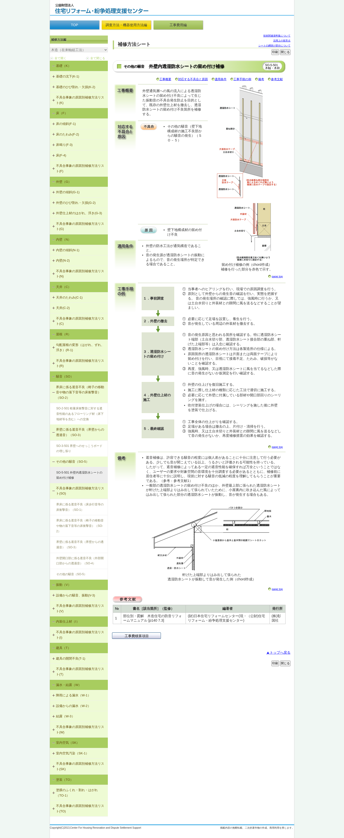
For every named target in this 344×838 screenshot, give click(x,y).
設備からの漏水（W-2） (73, 706)
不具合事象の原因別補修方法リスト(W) (80, 729)
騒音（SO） (65, 376)
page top (277, 276)
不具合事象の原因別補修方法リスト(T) (80, 671)
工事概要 (165, 79)
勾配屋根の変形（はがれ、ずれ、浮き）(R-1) (80, 347)
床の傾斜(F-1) (66, 124)
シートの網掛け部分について (274, 45)
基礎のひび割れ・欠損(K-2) (75, 87)
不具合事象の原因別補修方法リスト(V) (80, 608)
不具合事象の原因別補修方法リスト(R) (80, 363)
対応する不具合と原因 (193, 79)
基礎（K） (63, 66)
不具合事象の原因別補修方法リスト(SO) (80, 490)
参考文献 (277, 79)
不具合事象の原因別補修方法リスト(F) (80, 168)
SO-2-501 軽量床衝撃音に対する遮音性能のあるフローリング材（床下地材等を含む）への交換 (80, 414)
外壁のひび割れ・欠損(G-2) (76, 203)
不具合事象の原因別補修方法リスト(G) (80, 226)
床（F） (62, 113)
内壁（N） (63, 239)
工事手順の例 (242, 79)
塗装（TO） (64, 779)
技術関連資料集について (276, 35)
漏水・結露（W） (68, 685)
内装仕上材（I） (67, 621)
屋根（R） (63, 334)
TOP (74, 25)
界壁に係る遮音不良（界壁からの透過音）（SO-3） (80, 432)
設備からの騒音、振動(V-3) (75, 595)
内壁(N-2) (63, 260)
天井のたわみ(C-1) (69, 297)
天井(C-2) (63, 308)
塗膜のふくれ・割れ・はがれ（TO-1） (77, 792)
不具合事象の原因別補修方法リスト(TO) (80, 808)
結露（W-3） (65, 716)
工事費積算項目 (137, 636)
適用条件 (221, 79)
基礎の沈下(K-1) (67, 76)
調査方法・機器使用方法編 (126, 25)
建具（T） (63, 648)
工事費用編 (178, 25)
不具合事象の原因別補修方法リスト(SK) (80, 766)
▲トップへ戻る (278, 652)
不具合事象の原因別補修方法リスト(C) (80, 321)
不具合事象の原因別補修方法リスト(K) (80, 100)
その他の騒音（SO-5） (72, 461)
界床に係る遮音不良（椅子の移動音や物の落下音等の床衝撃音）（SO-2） (80, 392)
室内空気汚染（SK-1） (72, 753)
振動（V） (63, 585)
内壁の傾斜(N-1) (67, 250)
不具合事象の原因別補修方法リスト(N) (80, 273)
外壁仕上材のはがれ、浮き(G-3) (79, 213)
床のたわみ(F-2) (67, 134)
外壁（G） (63, 182)
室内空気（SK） (67, 742)
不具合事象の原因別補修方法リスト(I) (80, 634)
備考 (261, 79)
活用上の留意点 (281, 40)
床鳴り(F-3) (64, 145)
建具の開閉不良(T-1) (70, 658)
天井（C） (63, 287)
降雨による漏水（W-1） (73, 695)
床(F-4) (61, 155)
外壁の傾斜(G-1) (67, 192)
